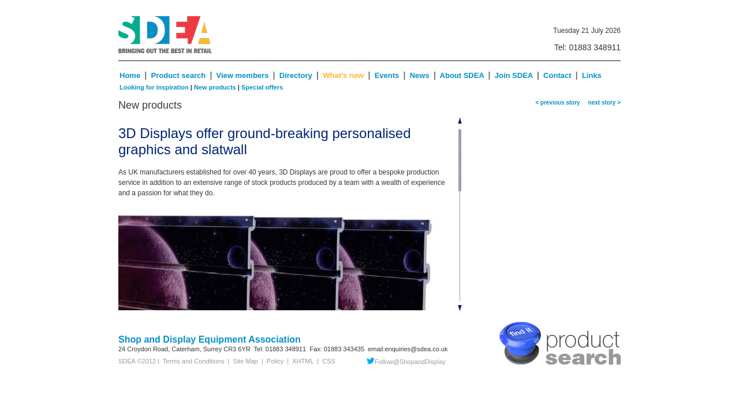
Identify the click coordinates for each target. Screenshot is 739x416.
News (420, 75)
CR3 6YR (236, 349)
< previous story (557, 102)
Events (387, 75)
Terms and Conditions (191, 361)
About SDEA (462, 75)
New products (215, 87)
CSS (328, 361)
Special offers (262, 87)
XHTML (302, 361)
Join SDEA (515, 75)
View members (243, 75)
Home (130, 75)
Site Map (245, 361)
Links (592, 75)
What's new (343, 75)
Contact (557, 75)
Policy (275, 361)
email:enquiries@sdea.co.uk (407, 349)
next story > (603, 102)
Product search (178, 75)
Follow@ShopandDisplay (406, 361)
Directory (297, 75)
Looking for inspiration (154, 87)
